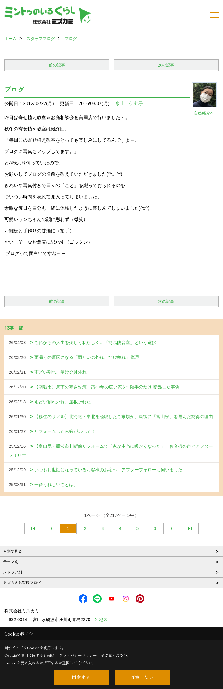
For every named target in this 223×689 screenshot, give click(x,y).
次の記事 (166, 65)
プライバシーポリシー (78, 655)
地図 (103, 619)
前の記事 (57, 65)
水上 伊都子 (129, 103)
